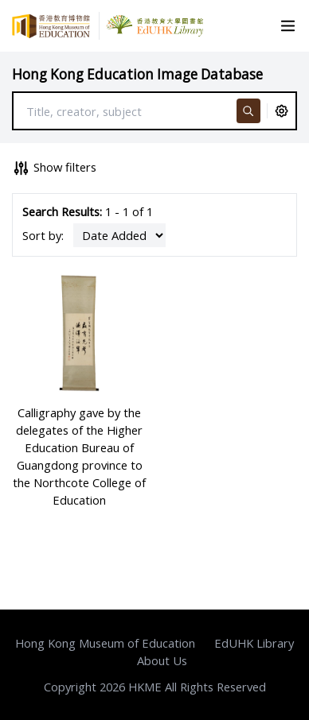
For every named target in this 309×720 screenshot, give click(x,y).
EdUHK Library (254, 643)
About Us (162, 660)
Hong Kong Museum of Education (105, 643)
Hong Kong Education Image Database (137, 74)
